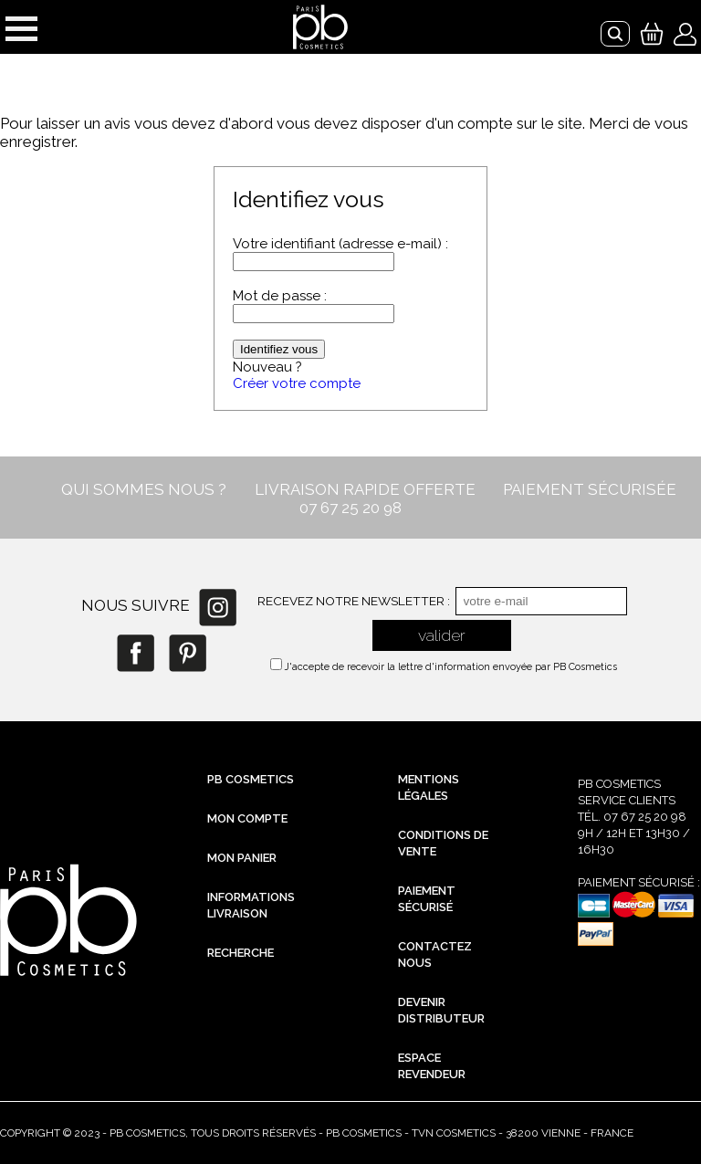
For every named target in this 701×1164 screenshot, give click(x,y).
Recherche (240, 953)
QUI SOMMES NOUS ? (143, 489)
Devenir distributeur (441, 1010)
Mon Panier (242, 858)
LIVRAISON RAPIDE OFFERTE (365, 489)
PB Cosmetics (250, 779)
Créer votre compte (297, 383)
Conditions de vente (443, 843)
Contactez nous (435, 954)
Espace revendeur (432, 1066)
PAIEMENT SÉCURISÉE (589, 489)
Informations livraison (251, 905)
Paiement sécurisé (426, 899)
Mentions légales (428, 787)
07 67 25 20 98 (350, 507)
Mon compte (247, 818)
